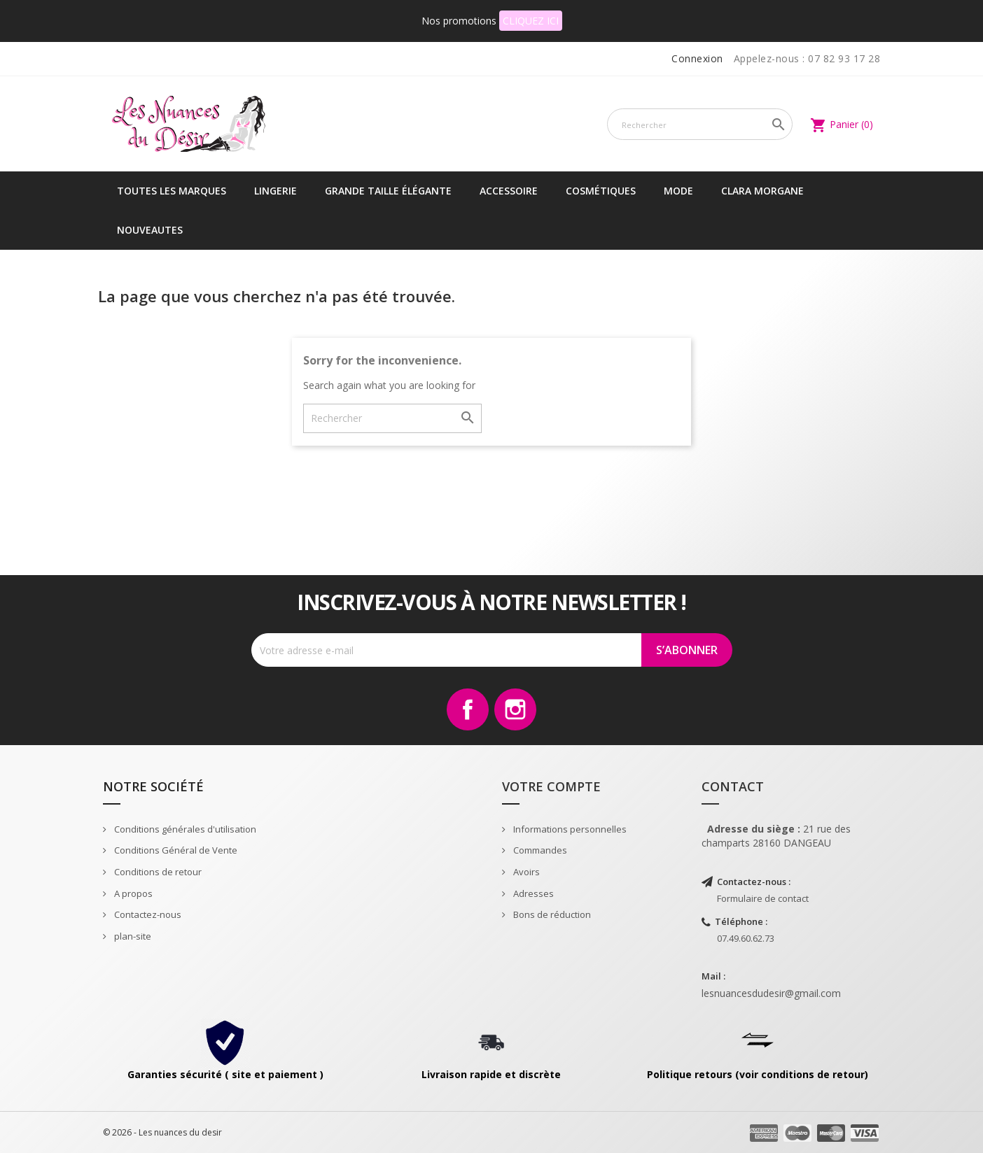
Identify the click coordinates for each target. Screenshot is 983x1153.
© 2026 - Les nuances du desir (162, 1132)
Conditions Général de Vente (174, 850)
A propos (132, 893)
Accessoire (509, 190)
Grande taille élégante (388, 190)
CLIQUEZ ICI (531, 20)
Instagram (515, 709)
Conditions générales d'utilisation (184, 829)
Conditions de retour (157, 871)
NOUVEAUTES (150, 229)
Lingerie (275, 190)
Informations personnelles (569, 829)
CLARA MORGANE (762, 190)
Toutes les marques (171, 190)
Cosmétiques (601, 190)
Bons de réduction (551, 914)
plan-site (131, 936)
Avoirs (525, 871)
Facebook (468, 709)
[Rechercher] (700, 124)
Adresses (532, 893)
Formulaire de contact (763, 898)
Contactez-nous (146, 914)
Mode (678, 190)
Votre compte (551, 786)
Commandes (539, 850)
